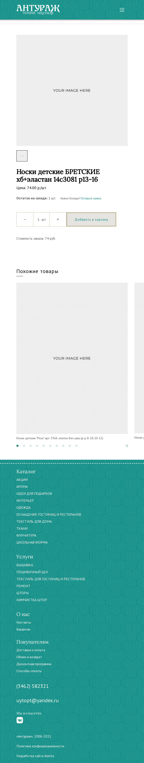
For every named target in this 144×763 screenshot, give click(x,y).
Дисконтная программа (33, 664)
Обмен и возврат (29, 657)
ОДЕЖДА (23, 507)
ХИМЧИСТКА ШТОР (31, 600)
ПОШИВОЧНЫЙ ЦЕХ (32, 572)
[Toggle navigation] (122, 10)
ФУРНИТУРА (26, 535)
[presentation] (126, 446)
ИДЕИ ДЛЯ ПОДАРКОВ (34, 493)
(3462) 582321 (32, 686)
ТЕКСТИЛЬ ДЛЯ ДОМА (34, 521)
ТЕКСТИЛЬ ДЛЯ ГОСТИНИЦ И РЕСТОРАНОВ (50, 579)
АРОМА (22, 486)
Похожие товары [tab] (37, 271)
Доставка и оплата (30, 650)
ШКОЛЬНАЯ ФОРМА (32, 542)
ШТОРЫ (22, 593)
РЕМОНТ (23, 586)
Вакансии (23, 629)
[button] (17, 446)
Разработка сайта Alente (35, 756)
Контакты (23, 622)
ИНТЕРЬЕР (25, 500)
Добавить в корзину (91, 219)
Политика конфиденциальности (40, 746)
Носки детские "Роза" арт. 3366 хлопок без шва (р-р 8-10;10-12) (59, 438)
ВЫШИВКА (24, 565)
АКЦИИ (22, 479)
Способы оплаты (29, 671)
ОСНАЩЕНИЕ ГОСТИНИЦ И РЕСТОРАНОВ (48, 514)
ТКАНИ (21, 528)
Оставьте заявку (91, 198)
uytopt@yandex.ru (37, 700)
